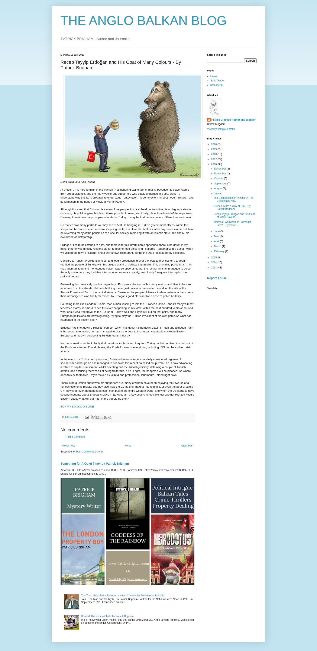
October (219, 178)
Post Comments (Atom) (89, 451)
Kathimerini (216, 85)
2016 (214, 164)
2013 (214, 267)
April (217, 241)
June (217, 231)
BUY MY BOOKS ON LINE (77, 406)
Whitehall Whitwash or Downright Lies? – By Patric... (232, 223)
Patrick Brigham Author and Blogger (233, 119)
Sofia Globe (217, 80)
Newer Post (68, 445)
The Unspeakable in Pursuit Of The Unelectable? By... (233, 199)
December (220, 168)
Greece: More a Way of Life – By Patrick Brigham (231, 207)
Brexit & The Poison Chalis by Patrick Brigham (107, 616)
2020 (214, 144)
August (218, 188)
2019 (214, 149)
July (216, 193)
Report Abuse (217, 278)
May (217, 236)
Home (127, 445)
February (219, 251)
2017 (214, 159)
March (218, 246)
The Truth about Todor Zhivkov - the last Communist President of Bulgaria (122, 595)
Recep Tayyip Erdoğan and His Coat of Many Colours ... (234, 216)
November (220, 173)
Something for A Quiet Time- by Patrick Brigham (95, 463)
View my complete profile (221, 129)
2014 (214, 262)
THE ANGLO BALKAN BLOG (144, 20)
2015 (214, 257)
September (220, 183)
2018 (214, 154)
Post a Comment (75, 436)
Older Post (187, 445)
